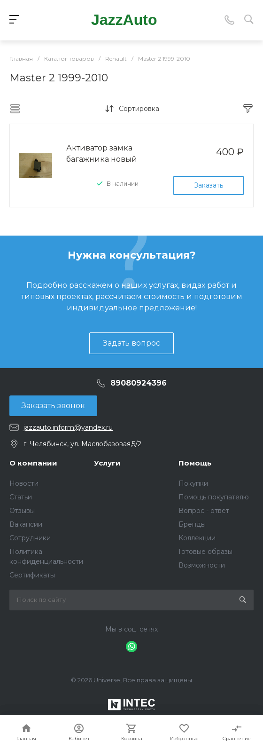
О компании (33, 462)
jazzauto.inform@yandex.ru (68, 427)
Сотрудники (30, 538)
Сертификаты (32, 575)
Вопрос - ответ (203, 510)
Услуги (107, 462)
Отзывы (22, 510)
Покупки (193, 483)
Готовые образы (205, 551)
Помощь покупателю (213, 497)
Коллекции (197, 538)
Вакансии (25, 524)
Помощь (194, 462)
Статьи (20, 497)
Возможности (201, 565)
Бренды (192, 524)
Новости (24, 483)
